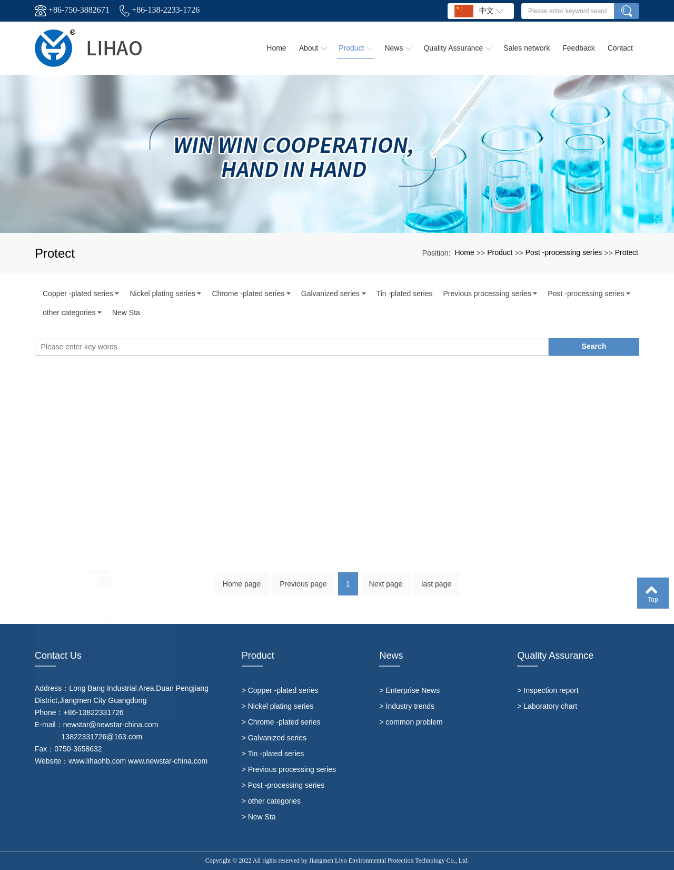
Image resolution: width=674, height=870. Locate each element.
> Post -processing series (283, 785)
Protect (626, 252)
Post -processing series (564, 252)
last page (436, 588)
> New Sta (259, 817)
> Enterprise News (409, 690)
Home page (242, 588)
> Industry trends (406, 706)
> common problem (410, 722)
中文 (478, 11)
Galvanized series (330, 293)
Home (464, 252)
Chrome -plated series (248, 293)
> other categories (271, 801)
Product (499, 252)
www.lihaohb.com (97, 761)
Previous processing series (487, 293)
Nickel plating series (162, 293)
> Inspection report (547, 690)
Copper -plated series (78, 293)
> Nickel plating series (278, 706)
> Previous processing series (289, 769)
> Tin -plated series (273, 753)
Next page (386, 588)
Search (594, 346)
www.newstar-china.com (167, 761)
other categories (69, 312)
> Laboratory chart (547, 706)
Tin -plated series (404, 293)
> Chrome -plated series (281, 722)
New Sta (126, 312)
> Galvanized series (274, 738)
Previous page (303, 588)
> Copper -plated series (280, 690)
